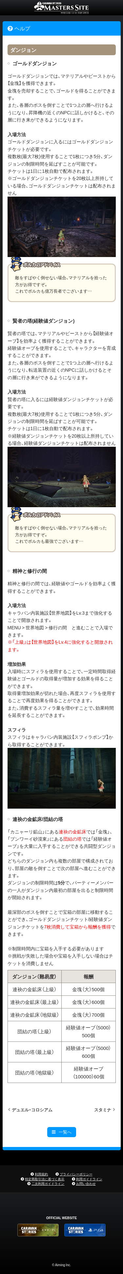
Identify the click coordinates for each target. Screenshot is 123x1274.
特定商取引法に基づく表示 (44, 1178)
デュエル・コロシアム (32, 1110)
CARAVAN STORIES (61, 7)
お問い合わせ (86, 1183)
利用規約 (41, 1173)
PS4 (85, 1230)
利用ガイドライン (89, 1178)
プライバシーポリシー (76, 1173)
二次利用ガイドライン (47, 1183)
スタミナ (102, 1110)
